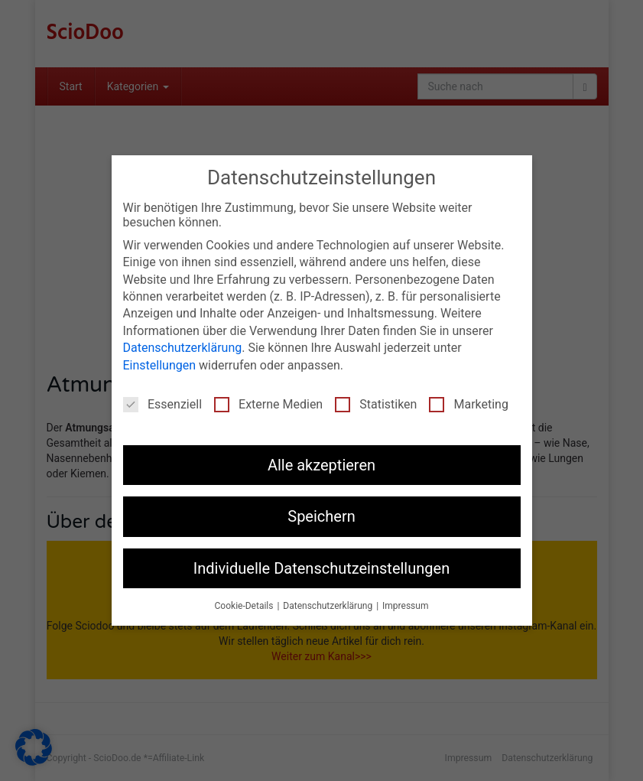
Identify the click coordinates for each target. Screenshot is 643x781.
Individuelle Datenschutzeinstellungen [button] (321, 564)
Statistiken (376, 400)
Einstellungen (159, 361)
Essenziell (162, 400)
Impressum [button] (405, 602)
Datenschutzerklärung (182, 344)
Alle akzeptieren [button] (321, 461)
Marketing (468, 400)
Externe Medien (268, 400)
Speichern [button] (321, 513)
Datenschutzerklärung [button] (329, 602)
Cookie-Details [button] (245, 602)
